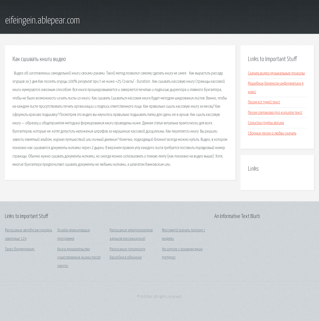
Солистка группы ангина (266, 123)
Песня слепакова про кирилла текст (275, 113)
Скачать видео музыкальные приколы (276, 73)
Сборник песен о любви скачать (272, 133)
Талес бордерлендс (20, 249)
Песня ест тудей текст (264, 102)
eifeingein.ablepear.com (42, 20)
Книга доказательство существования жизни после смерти (79, 257)
